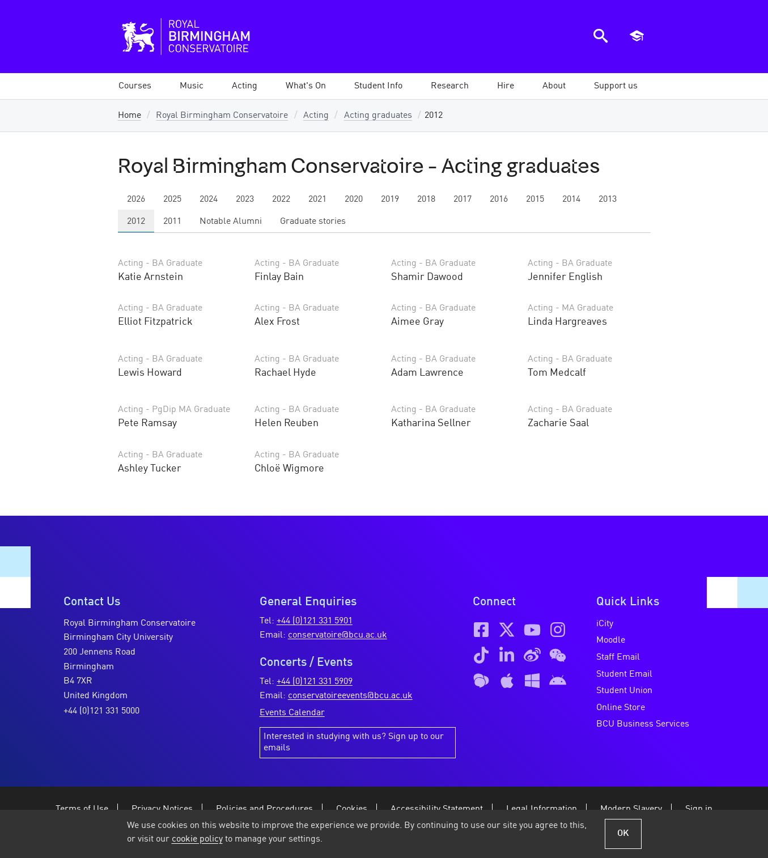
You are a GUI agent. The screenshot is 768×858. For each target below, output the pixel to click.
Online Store (620, 707)
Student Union (624, 690)
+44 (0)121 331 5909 (315, 681)
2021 (317, 199)
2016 (499, 199)
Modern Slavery (631, 809)
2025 (172, 199)
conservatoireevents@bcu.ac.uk (350, 695)
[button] (191, 86)
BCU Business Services (642, 724)
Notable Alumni (231, 221)
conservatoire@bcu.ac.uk (337, 635)
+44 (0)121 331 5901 (315, 621)
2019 (390, 199)
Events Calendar (292, 712)
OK (623, 833)
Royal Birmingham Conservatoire (222, 115)
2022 (281, 199)
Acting (316, 115)
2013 (608, 199)
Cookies (351, 809)
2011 (172, 221)
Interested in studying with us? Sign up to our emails (354, 742)
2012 (136, 221)
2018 (426, 199)
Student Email (624, 674)
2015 (535, 199)
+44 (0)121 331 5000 (101, 711)
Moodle (610, 640)
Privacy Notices (162, 809)
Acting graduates (378, 115)
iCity (604, 623)
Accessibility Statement (437, 809)
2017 (462, 199)
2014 (571, 199)
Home (129, 115)
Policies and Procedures (264, 809)
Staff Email (618, 657)
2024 (209, 199)
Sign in (698, 809)
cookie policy (197, 839)
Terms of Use (82, 809)
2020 (354, 199)
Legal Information (541, 809)
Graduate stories (313, 221)
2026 (136, 199)
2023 (245, 199)
